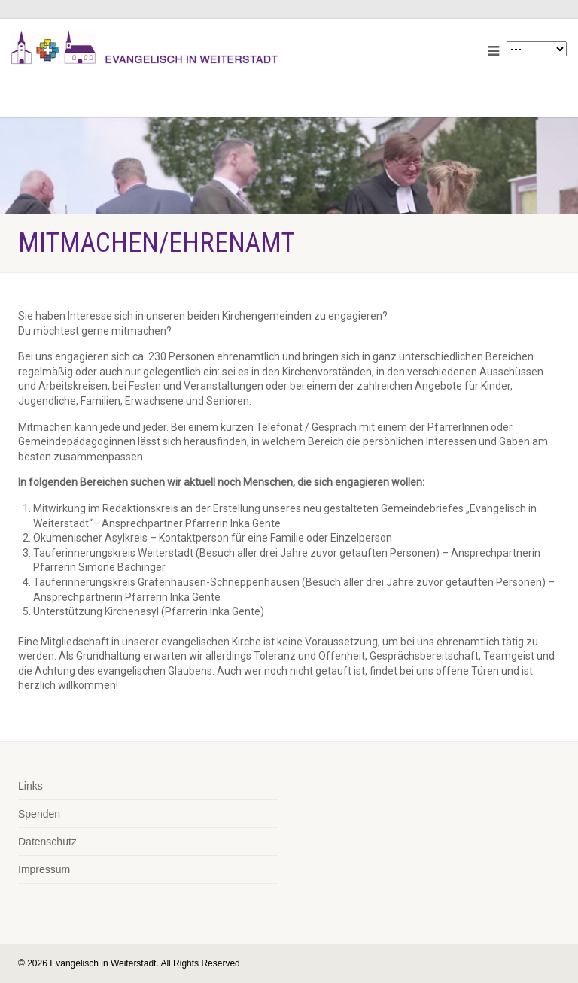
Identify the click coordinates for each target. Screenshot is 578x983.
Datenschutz (47, 842)
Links (30, 786)
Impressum (44, 869)
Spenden (39, 814)
